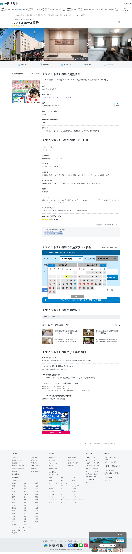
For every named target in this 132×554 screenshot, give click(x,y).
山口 (25, 513)
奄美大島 (14, 533)
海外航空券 (71, 460)
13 (67, 280)
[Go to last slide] (44, 44)
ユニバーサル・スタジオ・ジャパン (22, 527)
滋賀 (13, 505)
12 (62, 280)
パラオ (74, 488)
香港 (73, 477)
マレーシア (75, 483)
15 (75, 280)
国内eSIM (15, 471)
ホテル (19, 9)
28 (71, 288)
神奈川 (26, 494)
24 (54, 288)
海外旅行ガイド (90, 460)
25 (58, 288)
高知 (36, 516)
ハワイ (51, 488)
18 (58, 284)
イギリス (75, 491)
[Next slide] (88, 44)
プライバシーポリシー (56, 541)
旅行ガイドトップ (91, 482)
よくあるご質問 (109, 470)
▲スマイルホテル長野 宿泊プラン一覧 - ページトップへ (100, 443)
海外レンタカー (53, 463)
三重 (25, 502)
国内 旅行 (3, 9)
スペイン (51, 497)
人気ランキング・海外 (92, 465)
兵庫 (36, 508)
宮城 (25, 486)
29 (75, 288)
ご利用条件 (68, 541)
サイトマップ (85, 541)
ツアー (8, 9)
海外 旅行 (69, 9)
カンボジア (75, 486)
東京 (13, 494)
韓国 (50, 477)
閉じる (121, 534)
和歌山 (14, 508)
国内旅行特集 (34, 471)
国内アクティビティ (18, 468)
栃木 (25, 488)
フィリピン (64, 483)
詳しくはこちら (107, 545)
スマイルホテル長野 (25, 22)
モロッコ (63, 502)
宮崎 (36, 522)
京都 (25, 505)
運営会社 (45, 541)
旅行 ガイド (125, 9)
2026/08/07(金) (103, 259)
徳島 (13, 516)
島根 (13, 513)
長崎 (36, 519)
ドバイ (74, 502)
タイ (62, 480)
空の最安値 (15, 474)
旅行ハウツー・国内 (92, 468)
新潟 (25, 497)
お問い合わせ (108, 477)
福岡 (13, 519)
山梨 (36, 494)
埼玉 (25, 491)
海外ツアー (52, 457)
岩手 (36, 483)
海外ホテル (52, 460)
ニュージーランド (77, 500)
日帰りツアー (34, 457)
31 (54, 292)
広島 (36, 511)
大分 (13, 522)
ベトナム (75, 480)
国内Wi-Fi (33, 468)
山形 (36, 486)
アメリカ (51, 491)
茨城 (36, 488)
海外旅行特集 (53, 468)
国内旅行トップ (16, 480)
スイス (63, 497)
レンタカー (38, 9)
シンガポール (53, 483)
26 (62, 288)
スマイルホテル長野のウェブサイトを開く (57, 97)
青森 (25, 483)
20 (67, 284)
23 (50, 288)
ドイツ (74, 494)
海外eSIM (70, 465)
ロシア (74, 497)
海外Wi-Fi (52, 465)
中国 (50, 480)
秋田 (13, 486)
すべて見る (81, 59)
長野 (13, 497)
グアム (63, 488)
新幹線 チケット (31, 9)
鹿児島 (14, 524)
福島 (13, 488)
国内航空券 (15, 463)
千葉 (36, 491)
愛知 (13, 502)
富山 (36, 497)
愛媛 (25, 516)
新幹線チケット (35, 463)
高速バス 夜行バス (46, 9)
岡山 (13, 511)
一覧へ (117, 325)
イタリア (63, 494)
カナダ (63, 491)
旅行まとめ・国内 (91, 474)
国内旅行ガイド (90, 457)
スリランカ (64, 486)
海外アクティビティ (73, 463)
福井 (25, 500)
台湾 (62, 477)
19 (62, 284)
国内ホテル (34, 460)
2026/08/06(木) (66, 259)
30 (50, 292)
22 (75, 284)
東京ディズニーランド (18, 530)
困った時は (128, 3)
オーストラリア (65, 500)
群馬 (13, 491)
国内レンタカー (35, 465)
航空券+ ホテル (80, 9)
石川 (13, 500)
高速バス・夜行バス (18, 465)
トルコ (51, 502)
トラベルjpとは (108, 480)
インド (51, 486)
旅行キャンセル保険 (110, 462)
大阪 (36, 505)
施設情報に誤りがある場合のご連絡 (53, 231)
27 (67, 288)
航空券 (14, 9)
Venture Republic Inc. (67, 549)
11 (58, 280)
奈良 (25, 508)
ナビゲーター (90, 479)
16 (50, 284)
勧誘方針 (76, 541)
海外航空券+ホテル (73, 457)
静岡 (36, 500)
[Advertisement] (91, 420)
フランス (51, 494)
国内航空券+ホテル (17, 460)
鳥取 (25, 511)
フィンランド (53, 500)
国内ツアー (15, 457)
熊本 (25, 522)
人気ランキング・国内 (92, 463)
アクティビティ (55, 9)
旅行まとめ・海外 (91, 477)
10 (54, 280)
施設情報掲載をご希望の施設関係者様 (53, 233)
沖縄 (25, 524)
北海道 (14, 483)
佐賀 (25, 519)
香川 (36, 513)
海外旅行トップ (53, 475)
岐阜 (36, 502)
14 (71, 280)
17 (54, 284)
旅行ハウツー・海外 (92, 471)
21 (71, 284)
